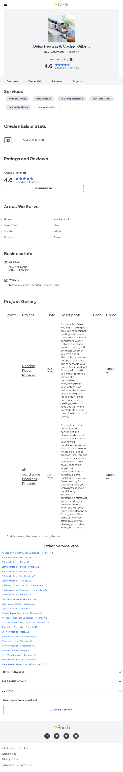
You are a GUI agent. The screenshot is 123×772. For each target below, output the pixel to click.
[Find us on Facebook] (47, 736)
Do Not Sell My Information (17, 765)
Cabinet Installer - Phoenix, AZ (17, 594)
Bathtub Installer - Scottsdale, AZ (18, 576)
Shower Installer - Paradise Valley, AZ (20, 636)
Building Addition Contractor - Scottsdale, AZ (25, 590)
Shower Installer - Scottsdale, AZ (18, 645)
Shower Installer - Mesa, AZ (15, 632)
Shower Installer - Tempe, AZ (16, 650)
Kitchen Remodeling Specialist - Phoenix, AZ (24, 618)
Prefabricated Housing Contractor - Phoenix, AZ (26, 622)
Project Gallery (20, 301)
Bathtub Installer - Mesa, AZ (15, 562)
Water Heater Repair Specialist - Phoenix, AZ (24, 664)
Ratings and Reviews (26, 159)
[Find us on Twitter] (66, 736)
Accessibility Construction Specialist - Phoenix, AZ (27, 553)
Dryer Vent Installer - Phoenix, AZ (18, 604)
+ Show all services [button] (47, 107)
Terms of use (9, 753)
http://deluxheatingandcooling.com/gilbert (35, 285)
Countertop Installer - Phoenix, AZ (19, 599)
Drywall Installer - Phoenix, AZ (17, 608)
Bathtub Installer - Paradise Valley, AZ (20, 567)
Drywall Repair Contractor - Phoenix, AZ (22, 613)
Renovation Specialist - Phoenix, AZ (20, 627)
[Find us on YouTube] (76, 736)
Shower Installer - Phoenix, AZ (17, 641)
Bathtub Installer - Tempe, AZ (16, 580)
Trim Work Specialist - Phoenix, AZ (19, 655)
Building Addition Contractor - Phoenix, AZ (23, 585)
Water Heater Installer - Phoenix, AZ (20, 659)
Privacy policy (10, 759)
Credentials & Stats (25, 126)
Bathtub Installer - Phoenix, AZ (17, 571)
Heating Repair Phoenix (29, 370)
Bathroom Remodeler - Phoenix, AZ (19, 557)
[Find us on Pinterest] (57, 736)
